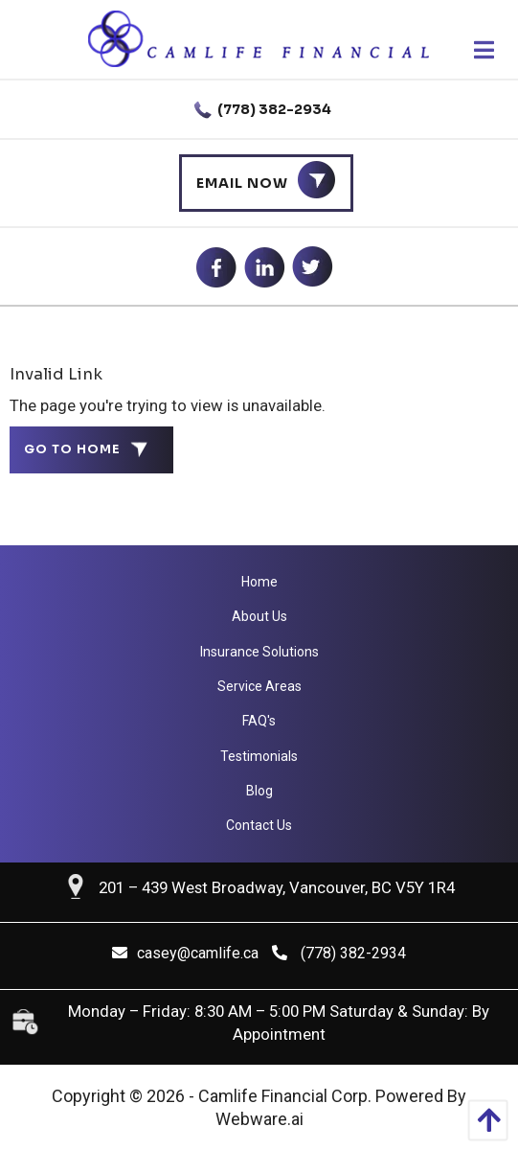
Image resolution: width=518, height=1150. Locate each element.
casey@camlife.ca (185, 953)
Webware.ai (259, 1119)
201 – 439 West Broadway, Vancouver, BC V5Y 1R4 (277, 887)
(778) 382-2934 (259, 110)
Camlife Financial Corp (283, 1096)
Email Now (242, 183)
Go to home (72, 449)
